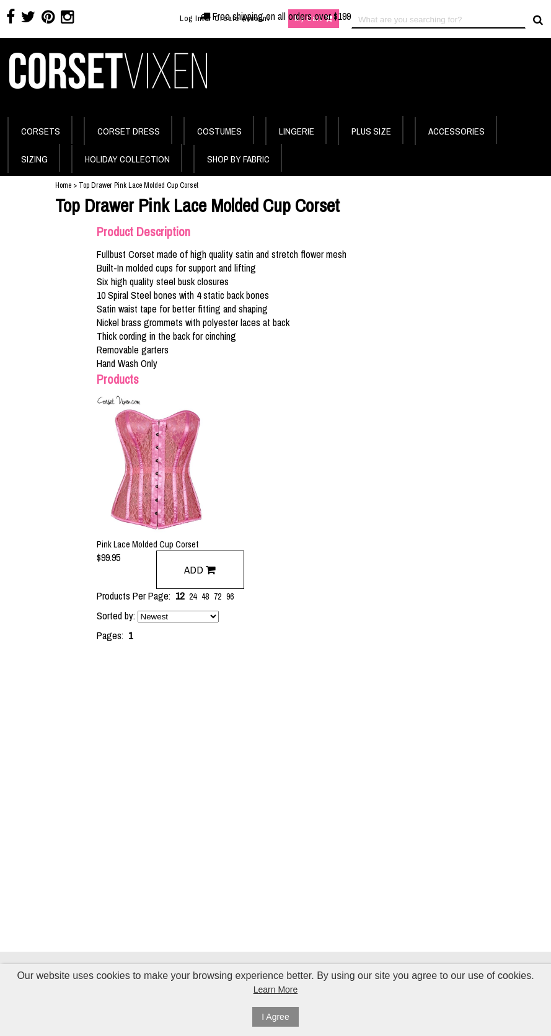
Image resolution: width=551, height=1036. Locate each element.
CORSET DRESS (128, 131)
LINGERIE (296, 131)
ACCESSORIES (456, 131)
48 (205, 596)
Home (63, 185)
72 (217, 596)
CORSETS (40, 131)
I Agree (275, 1017)
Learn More (275, 989)
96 (230, 596)
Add (200, 569)
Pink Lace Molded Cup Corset (147, 544)
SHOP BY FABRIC (238, 159)
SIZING (34, 159)
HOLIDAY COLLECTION (127, 159)
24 (192, 596)
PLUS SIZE (371, 131)
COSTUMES (219, 131)
